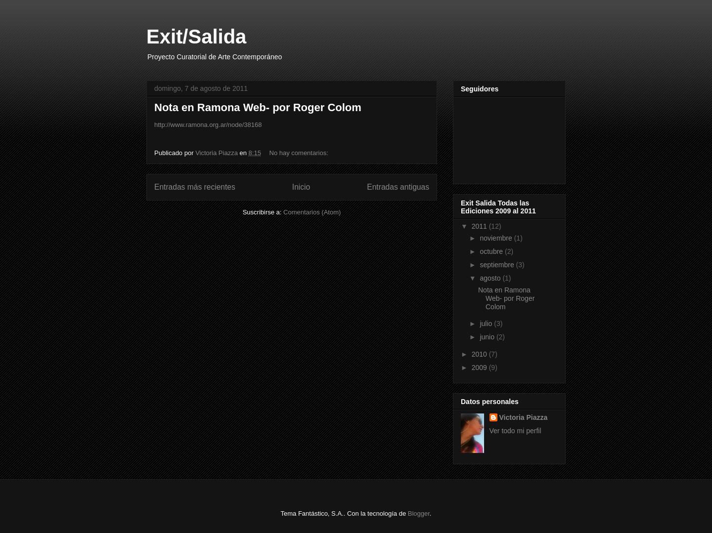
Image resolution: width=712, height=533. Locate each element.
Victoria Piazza (523, 417)
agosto (491, 278)
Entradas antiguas (398, 187)
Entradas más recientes (194, 187)
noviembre (497, 238)
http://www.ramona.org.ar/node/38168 (208, 124)
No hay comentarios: (299, 153)
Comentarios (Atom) (312, 212)
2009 (480, 367)
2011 (480, 226)
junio (488, 337)
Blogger (419, 513)
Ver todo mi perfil (515, 431)
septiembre (498, 265)
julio (487, 324)
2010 (480, 354)
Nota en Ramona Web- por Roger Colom (257, 107)
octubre (492, 251)
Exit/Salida (196, 36)
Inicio (301, 187)
